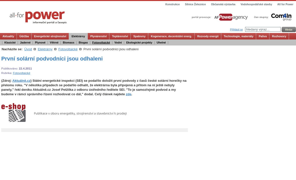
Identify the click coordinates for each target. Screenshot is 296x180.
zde (128, 94)
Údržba (24, 36)
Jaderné (25, 42)
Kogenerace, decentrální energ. (171, 36)
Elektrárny (78, 36)
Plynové (40, 42)
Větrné (54, 42)
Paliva (263, 36)
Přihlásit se (236, 29)
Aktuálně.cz (21, 80)
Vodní (118, 42)
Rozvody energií (207, 36)
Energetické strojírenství (50, 36)
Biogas (83, 42)
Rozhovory (279, 36)
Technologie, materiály (238, 36)
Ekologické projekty (139, 42)
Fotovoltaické (101, 42)
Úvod (28, 49)
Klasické (10, 42)
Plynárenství (98, 36)
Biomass (68, 42)
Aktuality (8, 36)
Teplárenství (120, 36)
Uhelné (161, 42)
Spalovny (139, 36)
